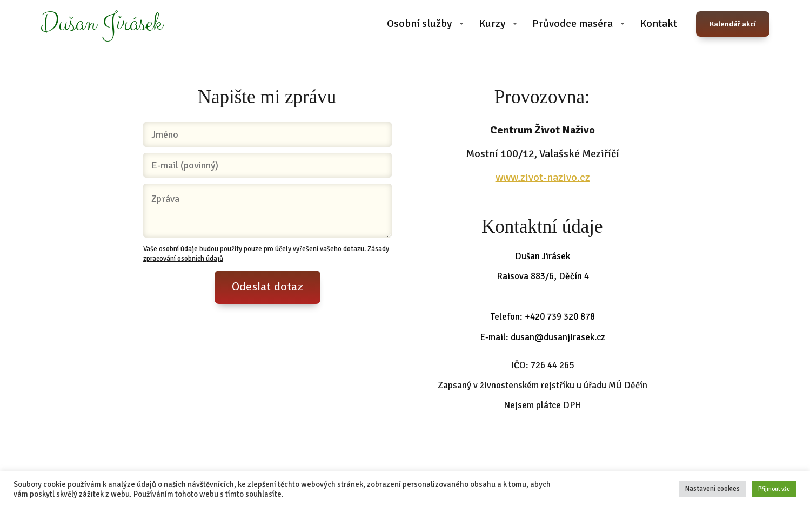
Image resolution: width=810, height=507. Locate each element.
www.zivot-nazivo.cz (543, 177)
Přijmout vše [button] (774, 488)
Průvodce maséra (572, 23)
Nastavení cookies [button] (712, 488)
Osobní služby (419, 23)
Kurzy (492, 23)
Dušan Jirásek (102, 24)
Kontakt (658, 23)
